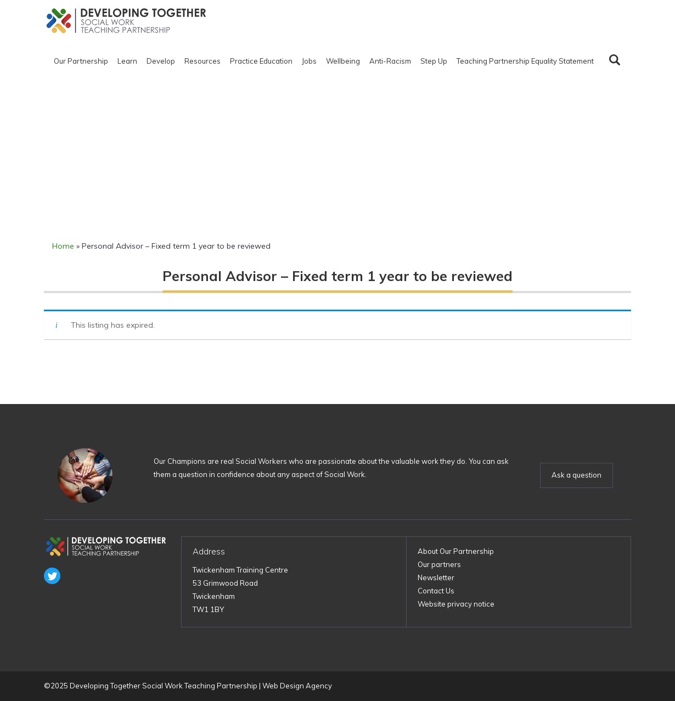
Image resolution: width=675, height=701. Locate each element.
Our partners (439, 564)
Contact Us (436, 590)
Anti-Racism (390, 61)
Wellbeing (343, 61)
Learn (127, 61)
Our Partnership (81, 61)
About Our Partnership (456, 551)
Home (63, 246)
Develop (161, 61)
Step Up (433, 61)
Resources (202, 61)
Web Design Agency (297, 685)
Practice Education (261, 61)
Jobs (309, 61)
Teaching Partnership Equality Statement (525, 61)
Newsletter (436, 577)
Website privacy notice (456, 603)
